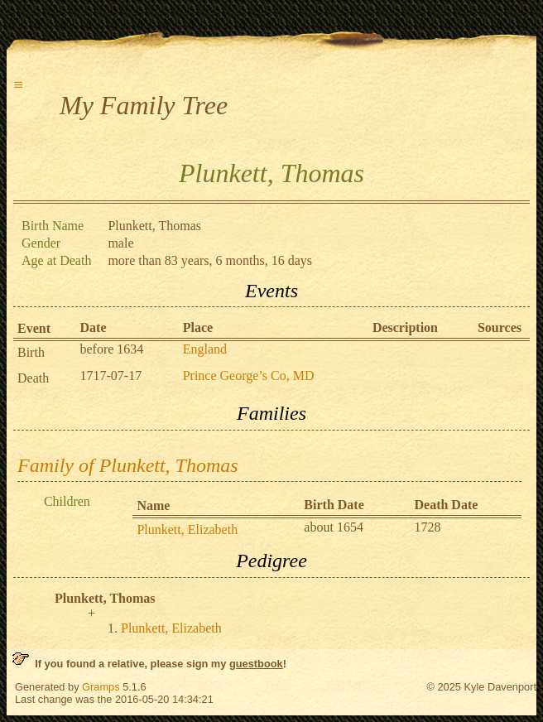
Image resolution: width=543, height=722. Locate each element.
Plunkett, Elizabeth (187, 529)
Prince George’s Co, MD (249, 375)
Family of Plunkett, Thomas (127, 465)
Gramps (101, 687)
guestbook (256, 663)
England (205, 349)
